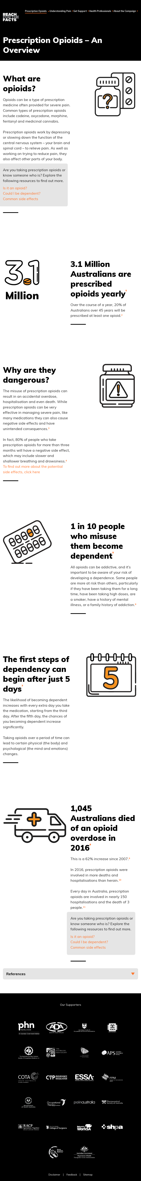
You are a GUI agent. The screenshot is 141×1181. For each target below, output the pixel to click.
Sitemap (88, 1174)
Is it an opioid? (15, 188)
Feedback (71, 1174)
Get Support (86, 11)
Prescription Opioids (47, 11)
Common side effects (20, 198)
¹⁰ (120, 880)
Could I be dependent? (21, 193)
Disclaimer (54, 1174)
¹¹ (84, 907)
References (16, 974)
